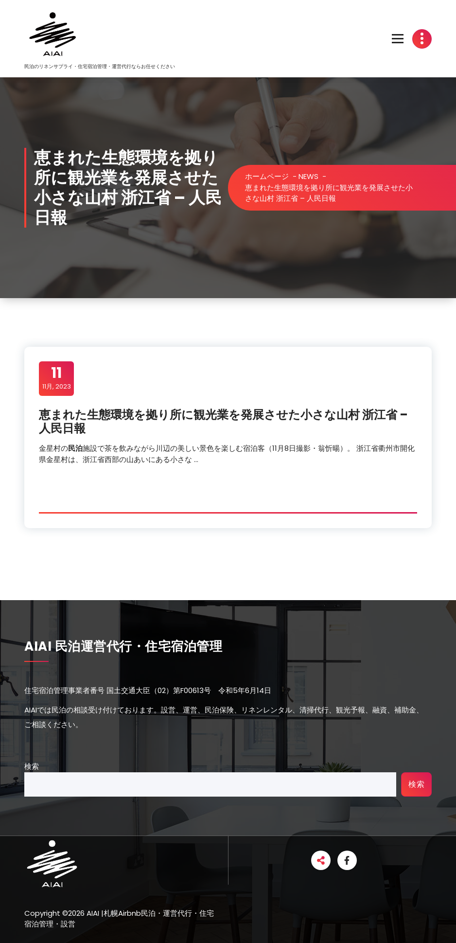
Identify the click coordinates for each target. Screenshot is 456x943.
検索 (31, 766)
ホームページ (267, 176)
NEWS (308, 176)
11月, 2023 (56, 378)
